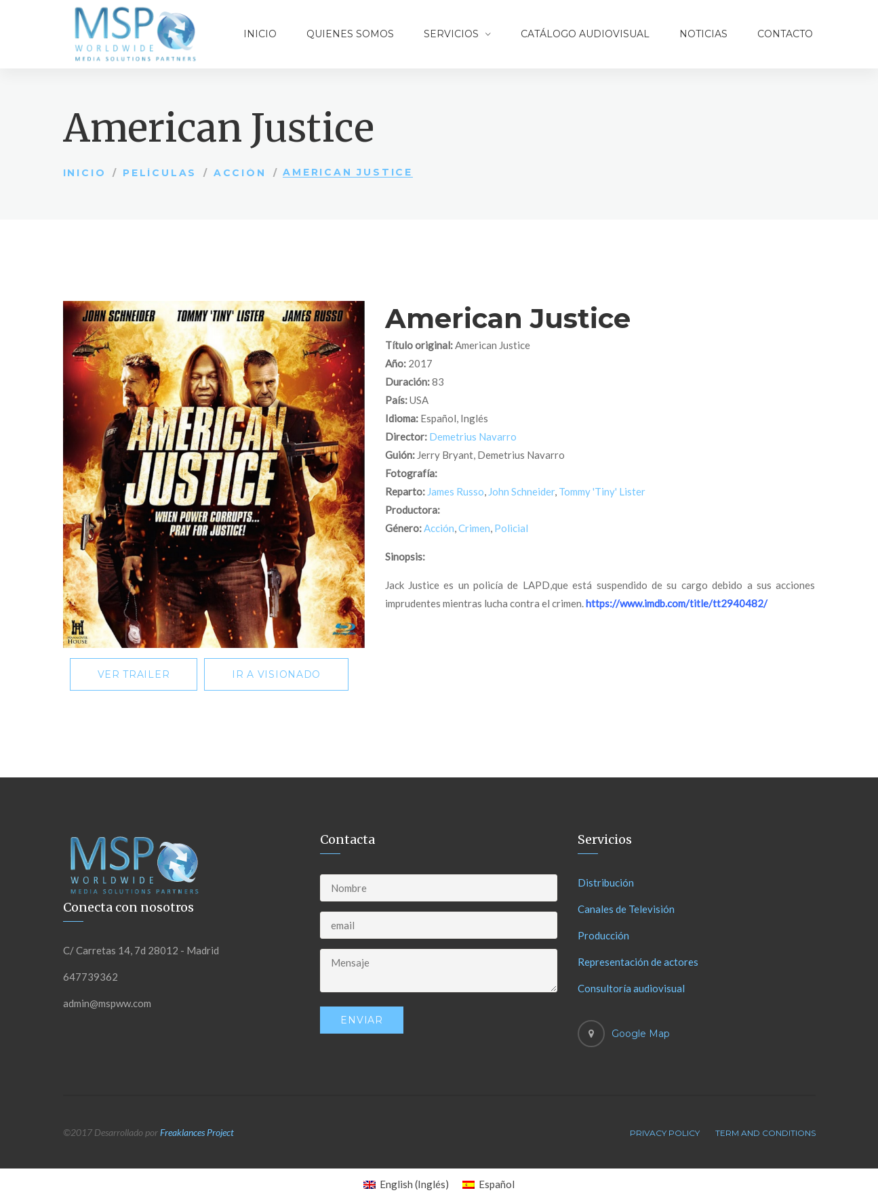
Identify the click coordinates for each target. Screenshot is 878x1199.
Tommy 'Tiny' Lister (602, 491)
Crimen (474, 528)
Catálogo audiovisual (585, 34)
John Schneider (521, 491)
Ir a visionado (276, 674)
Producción (603, 935)
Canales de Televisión (626, 909)
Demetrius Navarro (473, 436)
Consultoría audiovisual (631, 988)
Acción (240, 173)
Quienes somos (350, 34)
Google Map (641, 1034)
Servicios (451, 34)
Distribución (606, 882)
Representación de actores (638, 962)
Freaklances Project (197, 1132)
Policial (511, 528)
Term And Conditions (765, 1133)
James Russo (455, 491)
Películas (160, 173)
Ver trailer (134, 674)
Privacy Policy (665, 1133)
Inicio (260, 34)
